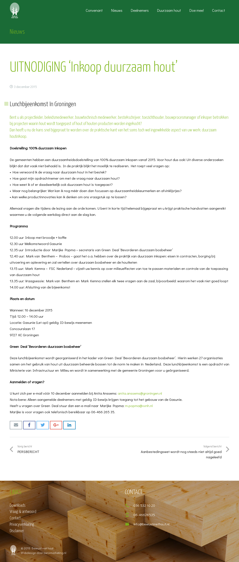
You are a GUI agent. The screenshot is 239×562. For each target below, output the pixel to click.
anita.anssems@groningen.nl (140, 393)
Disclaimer (17, 531)
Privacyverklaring (22, 524)
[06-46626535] (129, 515)
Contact (15, 518)
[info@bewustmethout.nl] (129, 524)
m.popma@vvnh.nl (139, 405)
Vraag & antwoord (23, 512)
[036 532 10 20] (129, 505)
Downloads (17, 505)
